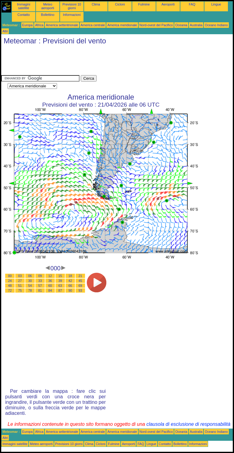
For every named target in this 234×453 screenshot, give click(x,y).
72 (10, 290)
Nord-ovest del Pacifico (156, 25)
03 (20, 276)
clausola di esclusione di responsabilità (188, 424)
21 (80, 276)
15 (60, 276)
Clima (96, 4)
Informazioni (71, 14)
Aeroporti (168, 4)
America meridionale (122, 25)
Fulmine (144, 4)
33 (40, 281)
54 (30, 285)
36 (50, 281)
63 (60, 285)
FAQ (192, 4)
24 (10, 281)
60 (50, 285)
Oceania (181, 25)
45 (80, 281)
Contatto (23, 14)
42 (70, 281)
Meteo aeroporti (47, 6)
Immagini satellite (23, 6)
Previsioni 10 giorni (71, 6)
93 (80, 290)
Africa (39, 25)
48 (10, 285)
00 (10, 276)
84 (50, 290)
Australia (196, 25)
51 (20, 285)
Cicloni (120, 4)
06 (30, 276)
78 (30, 290)
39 (60, 281)
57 (40, 285)
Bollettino (48, 14)
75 (20, 290)
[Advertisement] (112, 61)
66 (70, 285)
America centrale (93, 25)
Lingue (216, 4)
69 (80, 285)
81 (40, 290)
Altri (5, 31)
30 (30, 281)
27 (20, 281)
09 (40, 276)
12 (50, 276)
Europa (27, 25)
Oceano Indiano (216, 25)
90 (70, 290)
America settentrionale (62, 25)
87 (60, 290)
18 (70, 276)
